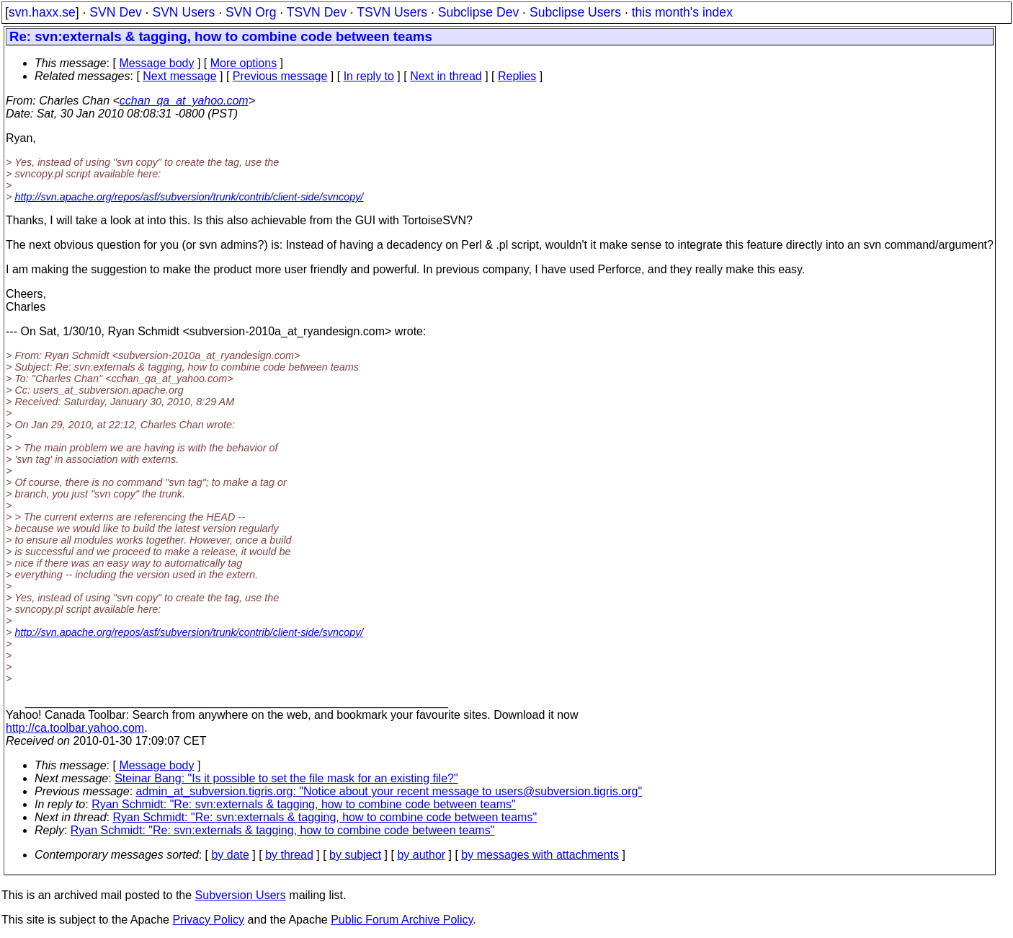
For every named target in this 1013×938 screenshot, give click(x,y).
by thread (289, 855)
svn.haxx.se (42, 12)
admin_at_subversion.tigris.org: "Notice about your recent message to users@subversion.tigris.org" (389, 791)
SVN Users (183, 12)
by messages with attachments (540, 855)
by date (230, 855)
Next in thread (446, 76)
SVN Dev (115, 12)
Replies (517, 76)
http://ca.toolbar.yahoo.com (75, 728)
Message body (156, 63)
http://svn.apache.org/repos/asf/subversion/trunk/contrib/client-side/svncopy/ (188, 197)
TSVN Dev (317, 12)
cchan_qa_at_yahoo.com (184, 100)
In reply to (369, 76)
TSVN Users (392, 12)
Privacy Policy (208, 919)
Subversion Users (240, 895)
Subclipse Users (575, 12)
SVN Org (251, 12)
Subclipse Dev (478, 12)
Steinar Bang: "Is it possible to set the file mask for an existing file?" (286, 778)
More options (243, 63)
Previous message (280, 76)
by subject (355, 855)
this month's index (682, 12)
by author (421, 855)
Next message (179, 76)
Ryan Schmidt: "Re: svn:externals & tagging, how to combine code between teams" (304, 804)
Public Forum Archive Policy (402, 919)
